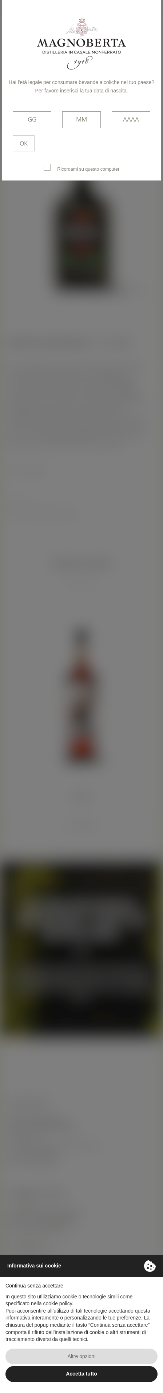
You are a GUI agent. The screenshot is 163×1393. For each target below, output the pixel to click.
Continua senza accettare (34, 1286)
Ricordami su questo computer (81, 168)
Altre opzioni (81, 1356)
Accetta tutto (81, 1374)
